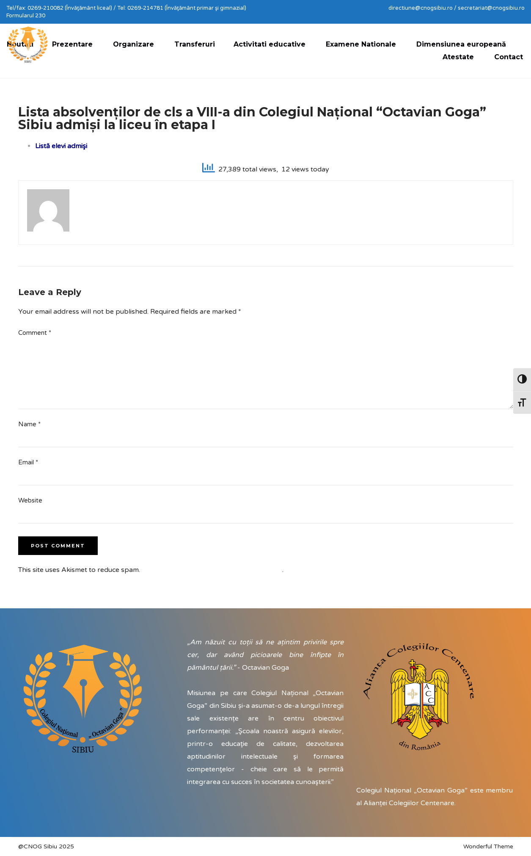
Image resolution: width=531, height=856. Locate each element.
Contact (508, 57)
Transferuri (194, 44)
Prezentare (72, 44)
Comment (34, 333)
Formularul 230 (25, 15)
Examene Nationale (361, 44)
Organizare (133, 44)
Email (28, 462)
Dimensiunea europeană (461, 44)
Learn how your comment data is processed (212, 570)
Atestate (458, 57)
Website (30, 500)
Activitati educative (269, 44)
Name (29, 424)
